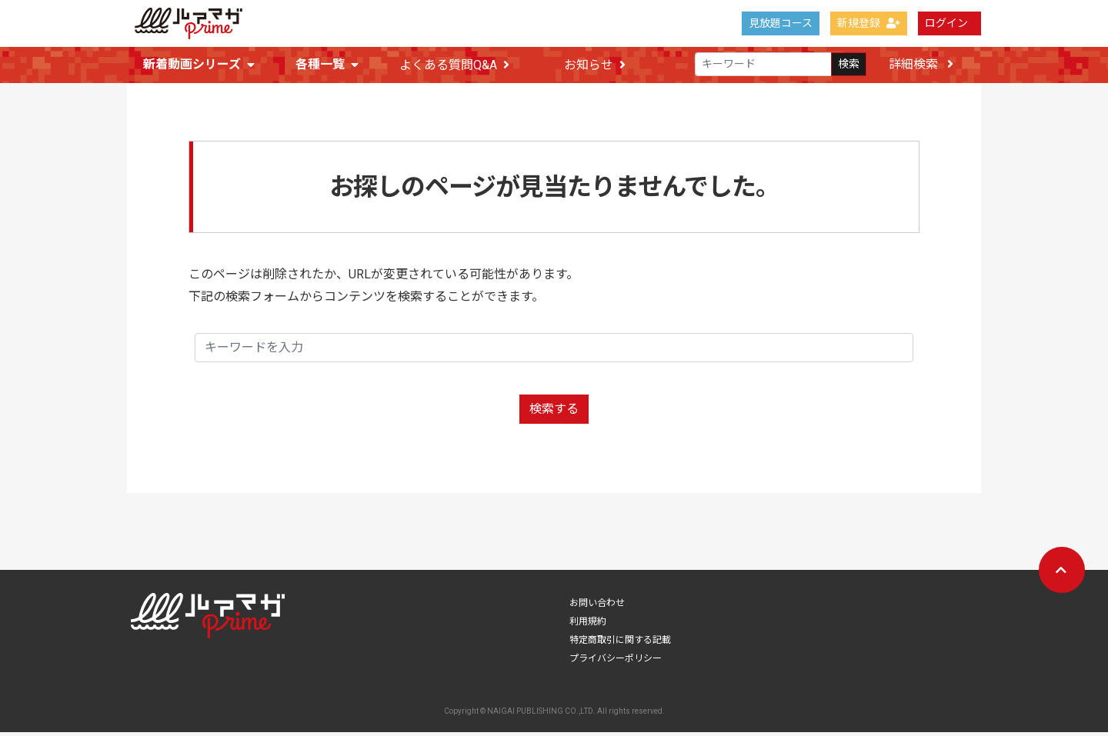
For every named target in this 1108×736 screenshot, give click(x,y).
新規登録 (868, 23)
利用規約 (587, 625)
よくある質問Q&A (454, 65)
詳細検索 (921, 64)
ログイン (946, 23)
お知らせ (595, 65)
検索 (848, 64)
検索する (554, 412)
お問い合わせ (597, 606)
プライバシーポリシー (615, 662)
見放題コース (781, 23)
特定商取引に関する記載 (620, 643)
